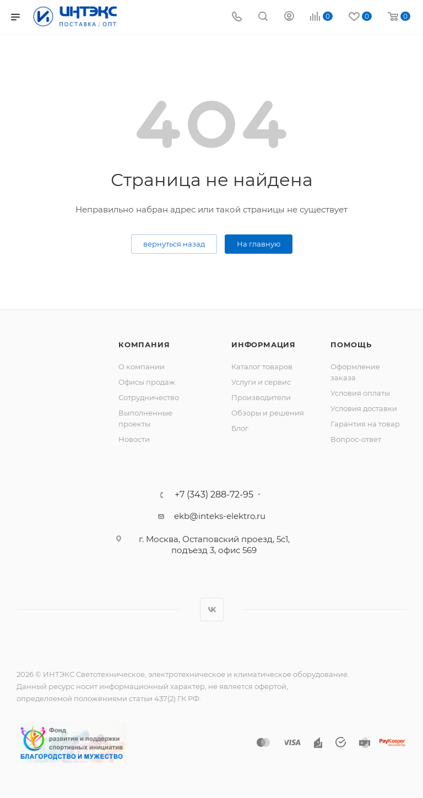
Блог (239, 428)
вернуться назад (174, 243)
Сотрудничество (148, 397)
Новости (134, 439)
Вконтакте (212, 609)
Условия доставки (363, 408)
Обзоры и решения (267, 412)
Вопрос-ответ (355, 439)
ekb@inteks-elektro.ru (219, 516)
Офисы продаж (146, 382)
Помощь (351, 344)
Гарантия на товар (365, 423)
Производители (261, 397)
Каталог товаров (261, 366)
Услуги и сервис (261, 382)
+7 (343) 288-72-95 (214, 494)
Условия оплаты (360, 393)
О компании (141, 366)
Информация (263, 344)
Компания (144, 344)
